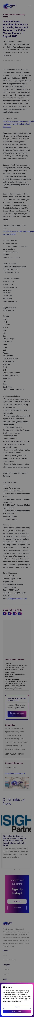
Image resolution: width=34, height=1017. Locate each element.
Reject (17, 1007)
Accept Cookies (17, 1011)
